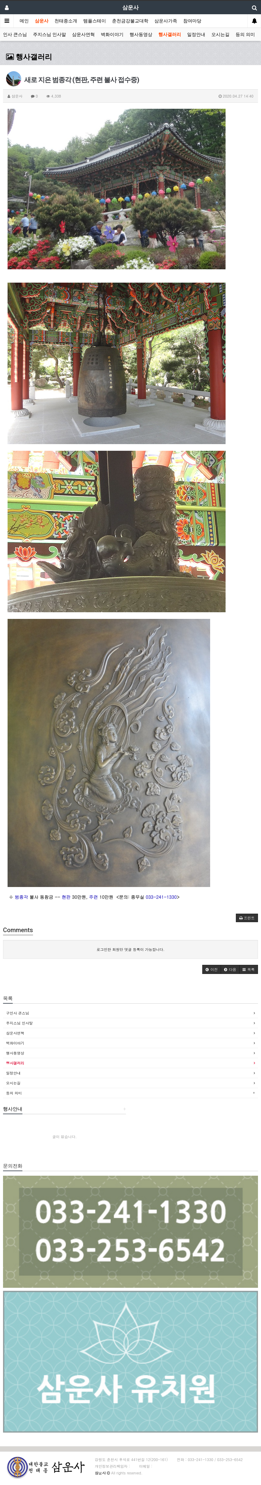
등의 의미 (245, 34)
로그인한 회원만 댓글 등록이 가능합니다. (131, 949)
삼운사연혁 (83, 34)
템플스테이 (94, 21)
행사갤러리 (169, 34)
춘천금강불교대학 (130, 21)
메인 (24, 21)
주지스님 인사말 (49, 34)
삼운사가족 (165, 21)
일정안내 (196, 34)
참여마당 (192, 21)
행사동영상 (141, 34)
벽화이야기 (112, 34)
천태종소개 (66, 21)
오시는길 (220, 34)
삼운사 (41, 21)
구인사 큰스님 (17, 1012)
